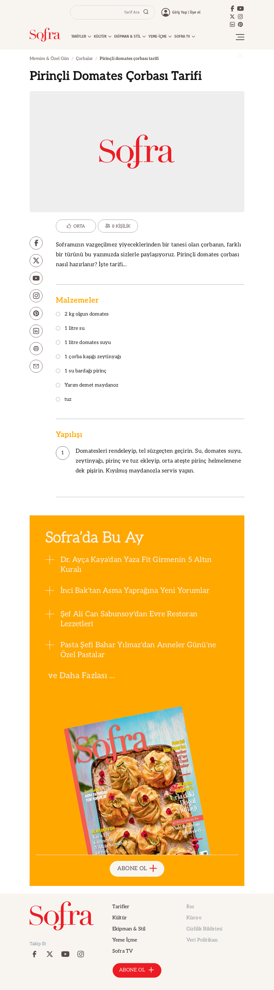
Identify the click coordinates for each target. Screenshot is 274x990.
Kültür (119, 918)
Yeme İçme (124, 940)
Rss (190, 907)
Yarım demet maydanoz (87, 385)
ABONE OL (137, 868)
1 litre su (70, 328)
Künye (193, 918)
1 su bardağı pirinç (81, 371)
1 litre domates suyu (83, 343)
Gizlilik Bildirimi (204, 929)
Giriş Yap (179, 12)
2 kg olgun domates (82, 314)
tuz (64, 399)
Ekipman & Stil (128, 929)
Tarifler (120, 907)
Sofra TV (122, 951)
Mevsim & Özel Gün (49, 58)
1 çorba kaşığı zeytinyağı (88, 357)
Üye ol (195, 12)
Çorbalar (84, 58)
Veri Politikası (202, 940)
